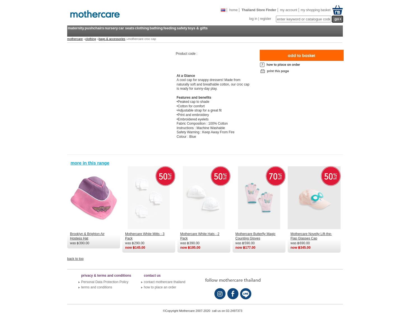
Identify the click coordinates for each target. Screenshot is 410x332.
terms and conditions (96, 287)
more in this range (90, 163)
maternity (76, 28)
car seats (126, 28)
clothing (142, 28)
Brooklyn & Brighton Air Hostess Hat (87, 236)
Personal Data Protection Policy (104, 282)
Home (233, 10)
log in (253, 19)
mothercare (75, 39)
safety (182, 28)
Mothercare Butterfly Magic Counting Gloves (255, 236)
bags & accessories (112, 39)
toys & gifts (198, 28)
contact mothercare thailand (164, 282)
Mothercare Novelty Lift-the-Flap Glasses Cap (311, 236)
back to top (75, 259)
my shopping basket (315, 10)
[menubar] (137, 31)
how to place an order (160, 287)
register (265, 19)
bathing (156, 28)
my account (288, 10)
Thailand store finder (259, 10)
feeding (169, 28)
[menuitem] (76, 31)
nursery (111, 28)
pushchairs (94, 28)
